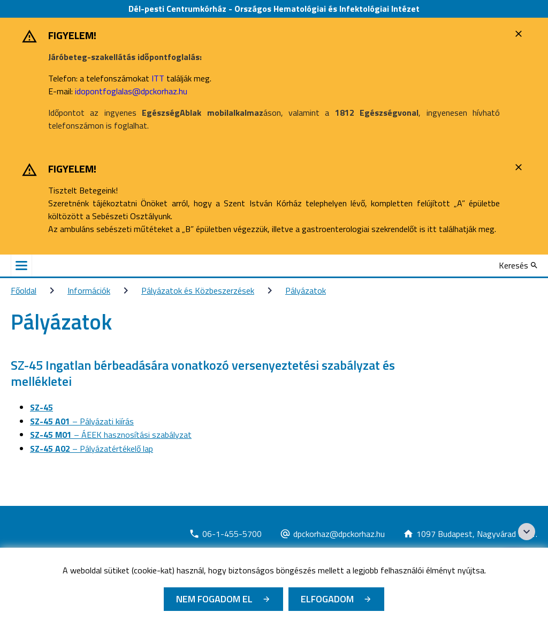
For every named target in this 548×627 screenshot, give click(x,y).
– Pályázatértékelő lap (91, 448)
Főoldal (23, 290)
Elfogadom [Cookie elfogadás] (327, 599)
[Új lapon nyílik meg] (225, 533)
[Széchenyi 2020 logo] (526, 531)
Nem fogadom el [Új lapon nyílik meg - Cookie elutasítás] (214, 599)
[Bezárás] (520, 33)
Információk (88, 290)
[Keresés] (518, 265)
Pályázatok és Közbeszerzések (197, 290)
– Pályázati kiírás (82, 421)
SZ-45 (41, 407)
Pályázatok (305, 290)
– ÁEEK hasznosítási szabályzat (111, 434)
